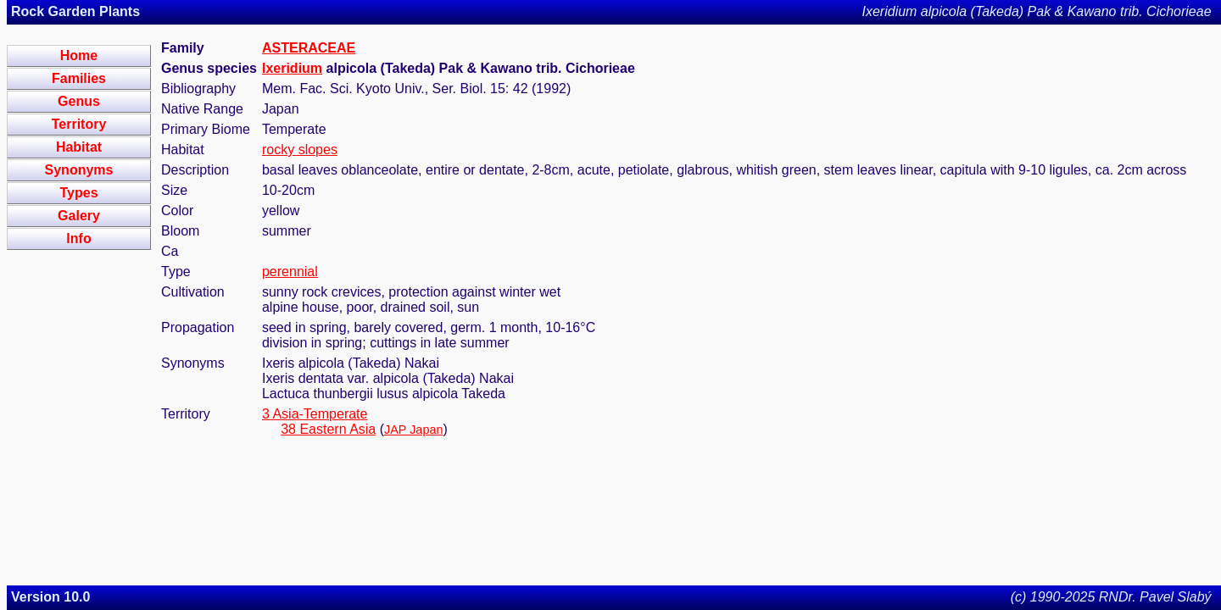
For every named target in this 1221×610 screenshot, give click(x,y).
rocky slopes (299, 149)
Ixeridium (292, 68)
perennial (290, 271)
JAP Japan (413, 429)
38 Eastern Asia (328, 429)
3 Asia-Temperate (315, 414)
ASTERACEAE (308, 48)
